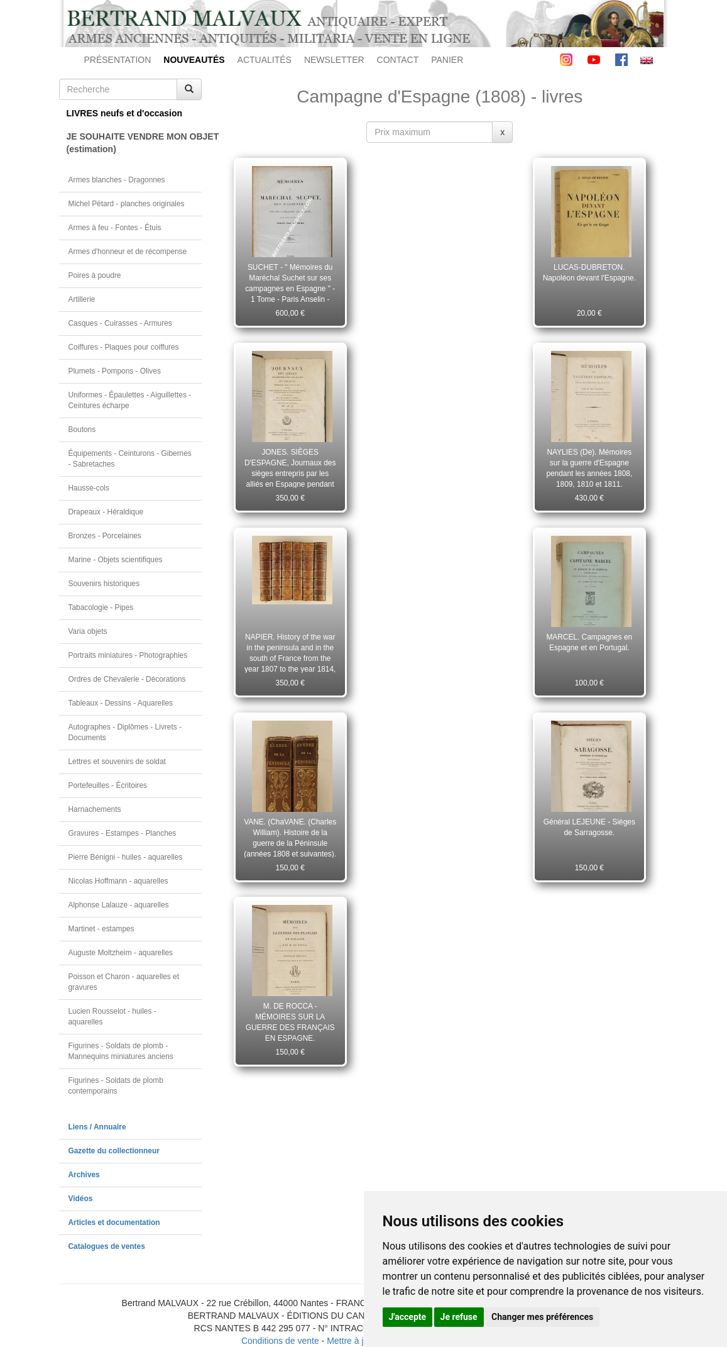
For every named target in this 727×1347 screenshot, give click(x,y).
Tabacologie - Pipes (101, 607)
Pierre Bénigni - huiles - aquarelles (125, 857)
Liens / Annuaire (97, 1126)
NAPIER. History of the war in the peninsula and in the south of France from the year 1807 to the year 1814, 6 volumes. (290, 653)
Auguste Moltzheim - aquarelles (120, 952)
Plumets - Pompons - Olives (114, 371)
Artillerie (82, 299)
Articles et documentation (114, 1222)
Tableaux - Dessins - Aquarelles (120, 703)
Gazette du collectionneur (114, 1150)
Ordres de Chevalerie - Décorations (127, 679)
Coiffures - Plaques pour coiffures (123, 347)
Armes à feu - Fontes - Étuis (114, 227)
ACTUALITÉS (265, 60)
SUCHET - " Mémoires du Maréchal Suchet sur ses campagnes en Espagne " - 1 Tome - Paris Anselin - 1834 (290, 283)
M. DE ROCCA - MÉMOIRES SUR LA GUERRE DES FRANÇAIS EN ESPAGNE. (290, 1022)
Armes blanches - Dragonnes (116, 179)
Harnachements (94, 809)
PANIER (447, 60)
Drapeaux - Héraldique (106, 511)
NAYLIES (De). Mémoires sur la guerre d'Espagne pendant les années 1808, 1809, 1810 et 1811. (589, 468)
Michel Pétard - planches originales (126, 203)
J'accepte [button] (408, 1317)
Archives (84, 1174)
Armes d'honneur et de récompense (127, 251)
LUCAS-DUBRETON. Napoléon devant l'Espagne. (589, 272)
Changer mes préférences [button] (542, 1317)
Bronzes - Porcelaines (104, 535)
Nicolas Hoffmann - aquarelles (118, 881)
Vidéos (80, 1198)
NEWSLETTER (334, 60)
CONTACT (398, 60)
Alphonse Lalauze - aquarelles (118, 905)
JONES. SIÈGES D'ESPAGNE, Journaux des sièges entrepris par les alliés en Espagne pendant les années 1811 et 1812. (290, 468)
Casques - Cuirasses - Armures (120, 323)
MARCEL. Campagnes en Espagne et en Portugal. (589, 642)
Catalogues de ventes (106, 1246)
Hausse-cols (88, 488)
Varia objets (87, 631)
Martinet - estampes (101, 928)
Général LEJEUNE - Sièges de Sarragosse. (589, 827)
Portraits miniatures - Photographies (128, 655)
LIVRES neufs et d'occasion (125, 113)
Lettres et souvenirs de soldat (117, 761)
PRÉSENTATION (117, 60)
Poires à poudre (94, 275)
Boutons (82, 429)
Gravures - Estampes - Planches (122, 833)
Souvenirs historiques (104, 583)
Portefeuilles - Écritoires (108, 785)
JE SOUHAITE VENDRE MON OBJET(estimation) (134, 142)
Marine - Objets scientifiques (115, 559)
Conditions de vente (280, 1341)
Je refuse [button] (459, 1317)
